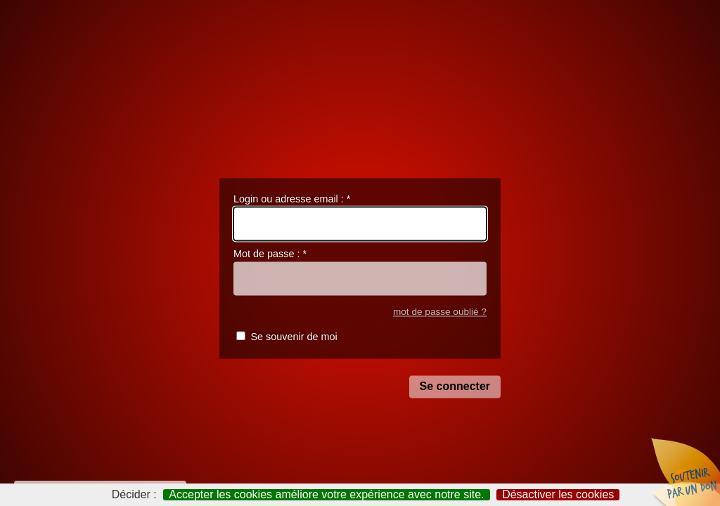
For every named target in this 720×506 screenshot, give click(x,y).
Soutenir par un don (685, 471)
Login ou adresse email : (291, 199)
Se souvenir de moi (293, 337)
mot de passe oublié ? (440, 311)
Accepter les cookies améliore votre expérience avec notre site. (326, 494)
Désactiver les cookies (558, 494)
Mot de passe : (270, 254)
